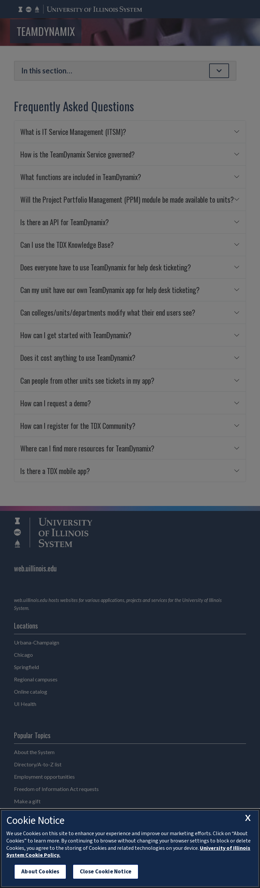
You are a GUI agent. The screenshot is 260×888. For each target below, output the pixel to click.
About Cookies (40, 871)
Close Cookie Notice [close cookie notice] (105, 871)
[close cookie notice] (247, 818)
